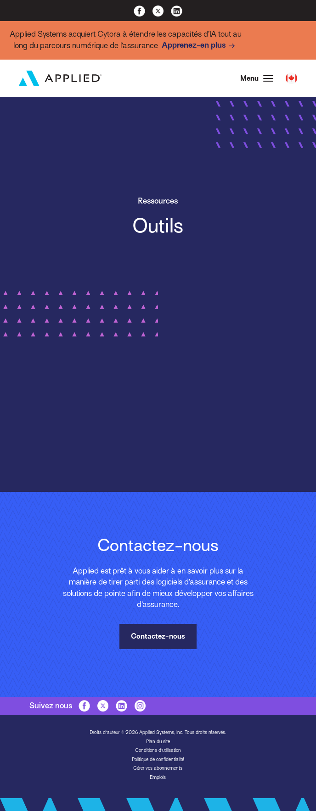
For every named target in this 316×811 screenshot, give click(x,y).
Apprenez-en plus (200, 46)
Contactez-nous (158, 637)
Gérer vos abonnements (158, 767)
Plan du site (158, 741)
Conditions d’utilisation (157, 749)
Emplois (158, 776)
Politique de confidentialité (158, 758)
